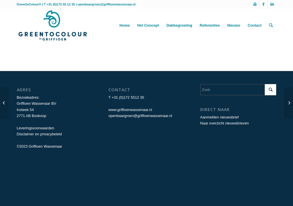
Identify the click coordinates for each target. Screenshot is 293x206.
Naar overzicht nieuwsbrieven (224, 123)
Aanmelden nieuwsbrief (219, 117)
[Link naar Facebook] (263, 4)
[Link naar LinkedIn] (272, 4)
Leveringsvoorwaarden (35, 128)
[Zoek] (270, 25)
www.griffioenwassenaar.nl (130, 110)
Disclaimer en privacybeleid (39, 134)
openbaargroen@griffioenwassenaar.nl (107, 4)
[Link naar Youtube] (255, 4)
